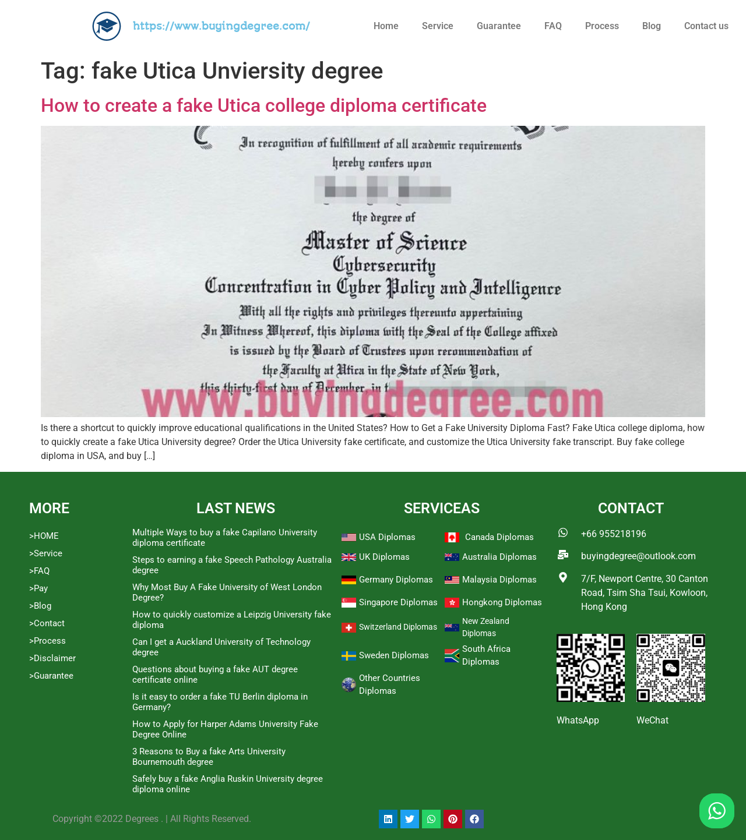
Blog (651, 25)
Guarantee (499, 25)
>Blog (40, 606)
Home (386, 25)
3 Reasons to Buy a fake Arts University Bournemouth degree (209, 756)
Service (437, 25)
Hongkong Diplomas (502, 602)
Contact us (706, 25)
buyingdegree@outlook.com (638, 556)
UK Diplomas (384, 557)
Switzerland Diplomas (398, 626)
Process (602, 25)
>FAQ (39, 571)
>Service (45, 553)
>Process (47, 641)
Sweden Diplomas (394, 655)
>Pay (38, 588)
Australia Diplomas (499, 557)
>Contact (47, 623)
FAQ (553, 25)
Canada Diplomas (499, 537)
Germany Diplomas (396, 579)
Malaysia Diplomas (499, 579)
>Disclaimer (52, 658)
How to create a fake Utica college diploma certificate (264, 105)
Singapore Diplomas (398, 602)
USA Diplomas (387, 537)
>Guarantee (51, 675)
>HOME (44, 536)
